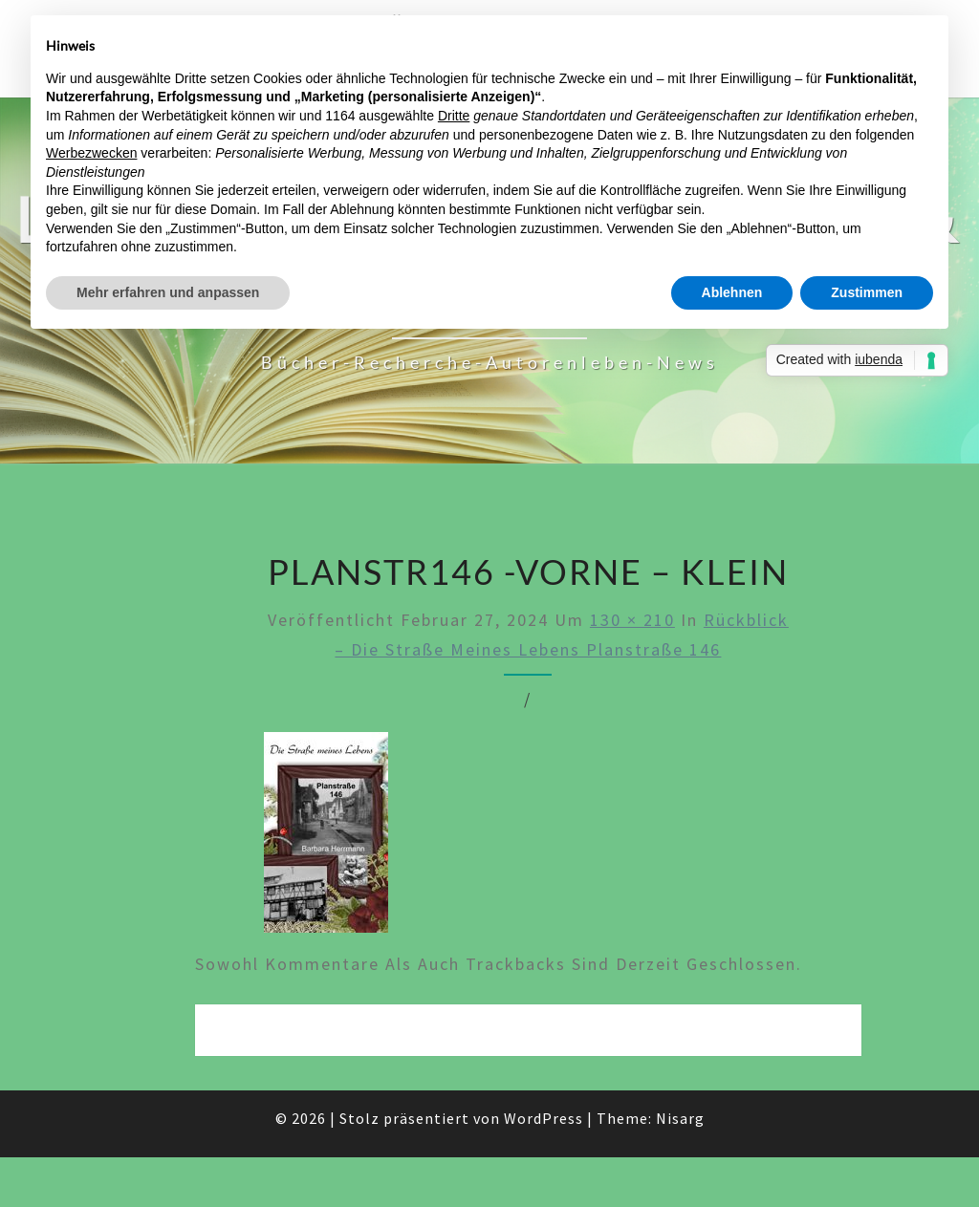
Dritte (453, 115)
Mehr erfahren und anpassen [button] (167, 292)
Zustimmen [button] (867, 292)
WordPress (543, 1118)
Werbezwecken (91, 153)
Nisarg (680, 1118)
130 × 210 (632, 620)
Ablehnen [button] (732, 292)
